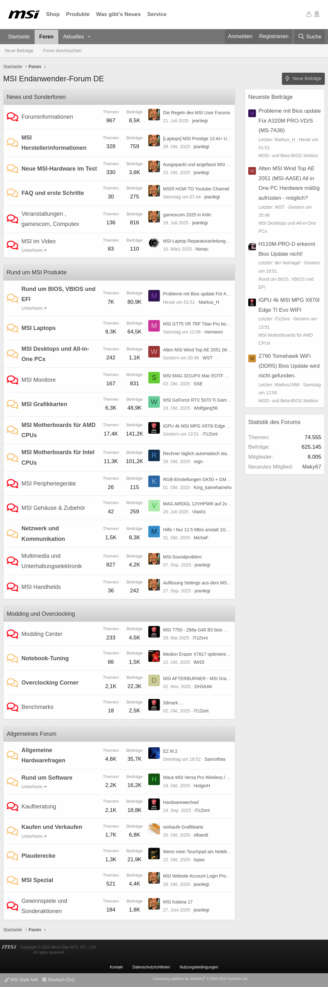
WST (208, 357)
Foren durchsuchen (62, 50)
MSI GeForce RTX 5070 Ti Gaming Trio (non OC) (212, 400)
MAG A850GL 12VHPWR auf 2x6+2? (200, 503)
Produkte (78, 14)
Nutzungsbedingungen (199, 967)
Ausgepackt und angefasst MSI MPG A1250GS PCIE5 (217, 164)
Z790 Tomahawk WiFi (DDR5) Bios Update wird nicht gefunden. (289, 366)
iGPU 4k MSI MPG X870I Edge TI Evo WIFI (206, 426)
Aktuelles (73, 36)
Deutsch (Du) (58, 979)
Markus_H (209, 302)
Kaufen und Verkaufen (51, 827)
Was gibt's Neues (118, 14)
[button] (89, 37)
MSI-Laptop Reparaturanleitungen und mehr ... (209, 241)
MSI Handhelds (41, 587)
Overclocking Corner (49, 682)
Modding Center (41, 634)
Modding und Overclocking (41, 614)
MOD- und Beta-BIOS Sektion (288, 155)
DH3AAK (203, 686)
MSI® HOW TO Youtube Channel (196, 188)
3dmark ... (173, 702)
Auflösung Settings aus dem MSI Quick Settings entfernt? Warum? (229, 582)
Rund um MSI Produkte (37, 272)
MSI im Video (38, 241)
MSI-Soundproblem (182, 556)
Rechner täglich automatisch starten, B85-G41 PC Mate (218, 453)
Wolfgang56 (205, 408)
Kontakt (116, 967)
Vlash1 (199, 511)
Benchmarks (37, 707)
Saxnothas (215, 759)
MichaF (201, 537)
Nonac (201, 249)
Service (157, 14)
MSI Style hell (20, 979)
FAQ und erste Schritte (52, 193)
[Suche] (309, 36)
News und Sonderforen (36, 97)
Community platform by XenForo (200, 979)
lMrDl (199, 662)
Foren (46, 36)
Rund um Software (46, 777)
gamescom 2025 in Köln (187, 214)
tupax (199, 859)
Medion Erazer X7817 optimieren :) (198, 654)
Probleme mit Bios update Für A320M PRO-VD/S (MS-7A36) (223, 293)
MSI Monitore (38, 380)
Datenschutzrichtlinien (151, 967)
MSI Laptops (38, 328)
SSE (198, 383)
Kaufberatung (38, 806)
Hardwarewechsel (181, 802)
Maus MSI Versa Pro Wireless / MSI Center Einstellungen (220, 777)
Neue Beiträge (19, 50)
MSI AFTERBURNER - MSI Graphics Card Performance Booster (227, 678)
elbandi (201, 835)
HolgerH (202, 785)
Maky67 (311, 467)
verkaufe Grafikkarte (183, 827)
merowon (213, 331)
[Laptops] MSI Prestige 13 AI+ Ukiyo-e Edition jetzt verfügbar (223, 138)
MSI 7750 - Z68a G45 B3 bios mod (197, 629)
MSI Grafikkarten (44, 404)
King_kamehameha (213, 487)
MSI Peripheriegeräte (48, 483)
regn (198, 461)
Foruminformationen (47, 117)
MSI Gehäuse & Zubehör (53, 508)
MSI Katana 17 (178, 901)
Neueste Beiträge (270, 97)
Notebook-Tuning (45, 658)
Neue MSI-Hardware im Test (59, 168)
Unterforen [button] (32, 250)
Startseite (19, 36)
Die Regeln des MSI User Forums (196, 112)
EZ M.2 (170, 751)
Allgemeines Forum (31, 734)
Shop (53, 14)
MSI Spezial (37, 880)
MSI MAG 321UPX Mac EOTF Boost (199, 375)
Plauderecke (38, 856)
